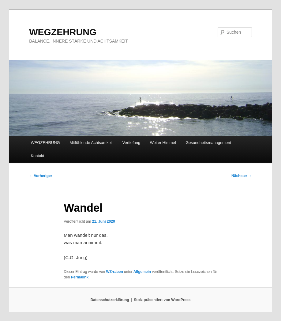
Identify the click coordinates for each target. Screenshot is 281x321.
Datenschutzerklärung (110, 300)
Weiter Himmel (163, 142)
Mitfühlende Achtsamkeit (91, 142)
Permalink (79, 277)
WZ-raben (114, 272)
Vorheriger (40, 176)
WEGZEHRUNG (62, 32)
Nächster (241, 176)
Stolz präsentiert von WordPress (162, 300)
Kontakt (37, 155)
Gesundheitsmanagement (208, 142)
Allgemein (142, 272)
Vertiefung (131, 142)
